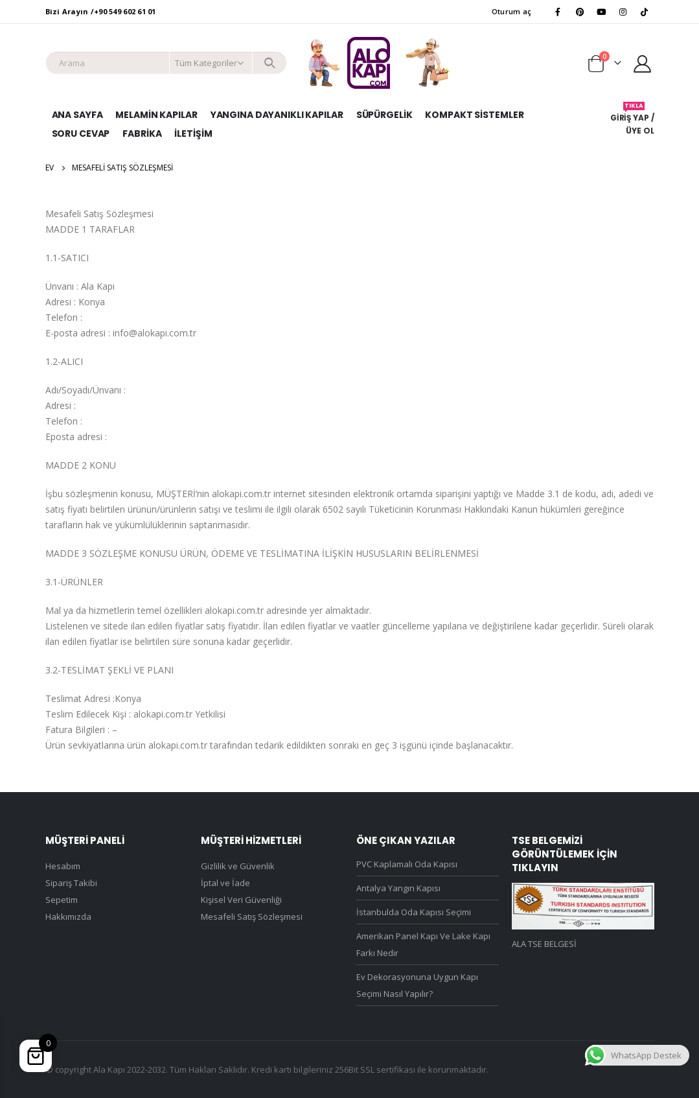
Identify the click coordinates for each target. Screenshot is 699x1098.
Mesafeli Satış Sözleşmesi (252, 916)
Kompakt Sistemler (474, 114)
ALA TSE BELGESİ (544, 944)
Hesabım (62, 866)
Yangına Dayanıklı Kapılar (277, 114)
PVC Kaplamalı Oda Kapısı (406, 864)
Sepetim (61, 899)
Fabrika (141, 133)
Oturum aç (511, 11)
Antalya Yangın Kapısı (398, 888)
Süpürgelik (384, 114)
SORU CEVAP (81, 133)
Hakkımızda (68, 916)
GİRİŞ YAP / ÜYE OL (632, 119)
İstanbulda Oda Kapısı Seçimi (413, 912)
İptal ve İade (225, 883)
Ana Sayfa (77, 114)
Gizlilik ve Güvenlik (238, 866)
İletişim (193, 133)
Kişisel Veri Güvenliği (241, 899)
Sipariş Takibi (71, 883)
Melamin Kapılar (156, 114)
